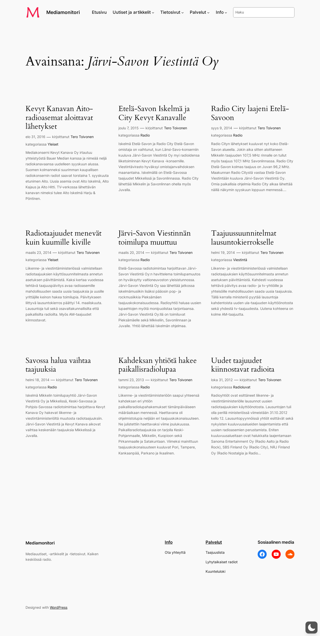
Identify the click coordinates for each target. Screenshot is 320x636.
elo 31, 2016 (35, 137)
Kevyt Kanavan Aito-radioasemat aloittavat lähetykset (59, 118)
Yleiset (53, 144)
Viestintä (240, 260)
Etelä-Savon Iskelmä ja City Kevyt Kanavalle (154, 113)
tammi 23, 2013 (131, 380)
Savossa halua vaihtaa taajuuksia (58, 365)
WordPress (58, 607)
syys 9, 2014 (221, 128)
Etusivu (99, 12)
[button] (311, 627)
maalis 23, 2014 (38, 252)
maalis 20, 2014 (131, 252)
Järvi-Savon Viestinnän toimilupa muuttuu (154, 238)
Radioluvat (241, 387)
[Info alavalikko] (226, 12)
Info (169, 542)
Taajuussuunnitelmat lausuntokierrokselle (243, 238)
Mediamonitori (63, 12)
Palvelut (214, 542)
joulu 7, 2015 (128, 128)
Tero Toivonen (82, 137)
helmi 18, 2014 (37, 380)
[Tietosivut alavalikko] (182, 12)
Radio (145, 135)
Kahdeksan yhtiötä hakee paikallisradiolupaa (157, 365)
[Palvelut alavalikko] (208, 12)
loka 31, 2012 (222, 380)
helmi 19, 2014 (223, 252)
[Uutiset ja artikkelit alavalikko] (153, 12)
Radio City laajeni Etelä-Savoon (250, 113)
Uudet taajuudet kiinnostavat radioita (242, 365)
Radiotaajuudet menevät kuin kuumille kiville (63, 238)
